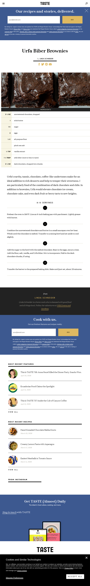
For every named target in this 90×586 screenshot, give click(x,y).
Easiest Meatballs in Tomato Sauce (36, 458)
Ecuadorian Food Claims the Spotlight (37, 386)
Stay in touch (9, 512)
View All (13, 412)
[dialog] (45, 570)
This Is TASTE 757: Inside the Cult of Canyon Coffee (44, 400)
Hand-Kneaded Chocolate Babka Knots (38, 429)
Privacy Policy (68, 568)
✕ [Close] (86, 558)
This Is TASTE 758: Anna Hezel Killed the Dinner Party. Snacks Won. (51, 372)
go (72, 20)
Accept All (75, 577)
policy (76, 31)
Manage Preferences (14, 578)
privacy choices (22, 570)
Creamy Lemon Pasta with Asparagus (37, 444)
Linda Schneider (46, 59)
